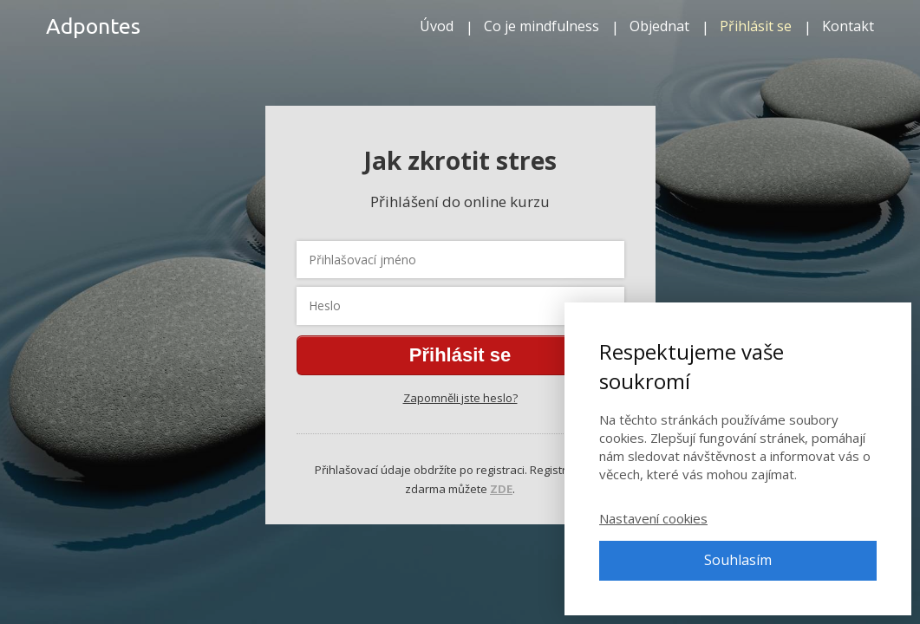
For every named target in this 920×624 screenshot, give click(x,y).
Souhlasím (738, 559)
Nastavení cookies (653, 518)
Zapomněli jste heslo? (460, 398)
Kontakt (848, 26)
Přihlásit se (756, 26)
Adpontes (93, 26)
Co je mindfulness (541, 26)
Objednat (659, 26)
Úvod (436, 26)
